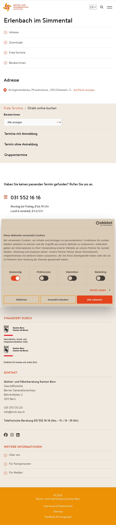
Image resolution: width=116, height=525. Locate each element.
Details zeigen (98, 289)
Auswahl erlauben (58, 299)
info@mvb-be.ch (14, 412)
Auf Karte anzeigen (84, 90)
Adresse (11, 32)
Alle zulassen (94, 299)
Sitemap (58, 511)
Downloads (13, 42)
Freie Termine (14, 53)
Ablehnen (21, 299)
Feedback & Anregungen (58, 516)
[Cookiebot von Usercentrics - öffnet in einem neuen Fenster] (98, 223)
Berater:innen (15, 63)
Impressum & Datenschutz (58, 506)
